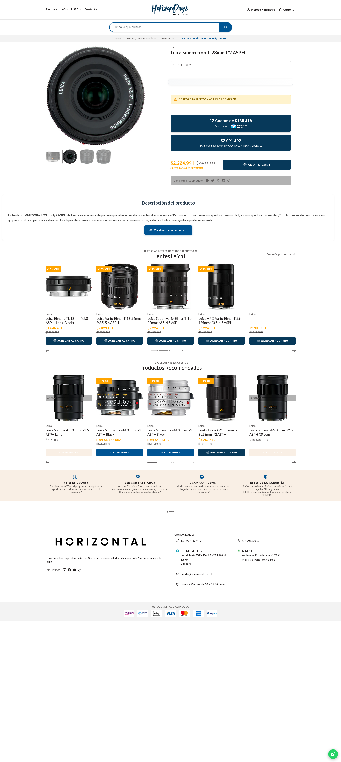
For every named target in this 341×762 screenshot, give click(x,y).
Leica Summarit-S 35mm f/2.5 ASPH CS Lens (268, 430)
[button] (229, 180)
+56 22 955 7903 (189, 537)
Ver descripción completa (168, 230)
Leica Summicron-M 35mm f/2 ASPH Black (116, 430)
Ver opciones (119, 449)
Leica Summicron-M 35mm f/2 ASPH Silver (167, 430)
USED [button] (76, 9)
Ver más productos (281, 254)
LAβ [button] (64, 9)
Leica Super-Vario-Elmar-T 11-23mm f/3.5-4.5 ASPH (218, 320)
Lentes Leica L (169, 38)
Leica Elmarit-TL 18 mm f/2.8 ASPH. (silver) (65, 320)
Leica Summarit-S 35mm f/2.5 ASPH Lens (65, 430)
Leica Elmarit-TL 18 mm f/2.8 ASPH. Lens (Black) (115, 320)
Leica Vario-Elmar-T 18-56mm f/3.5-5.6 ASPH (167, 320)
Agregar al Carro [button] (68, 339)
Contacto (90, 9)
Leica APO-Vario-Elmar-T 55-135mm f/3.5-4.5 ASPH (269, 320)
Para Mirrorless (147, 38)
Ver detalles (69, 449)
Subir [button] (170, 508)
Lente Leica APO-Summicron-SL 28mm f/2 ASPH (219, 430)
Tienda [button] (52, 9)
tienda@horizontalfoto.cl (194, 571)
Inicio (118, 38)
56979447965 (248, 537)
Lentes (130, 38)
